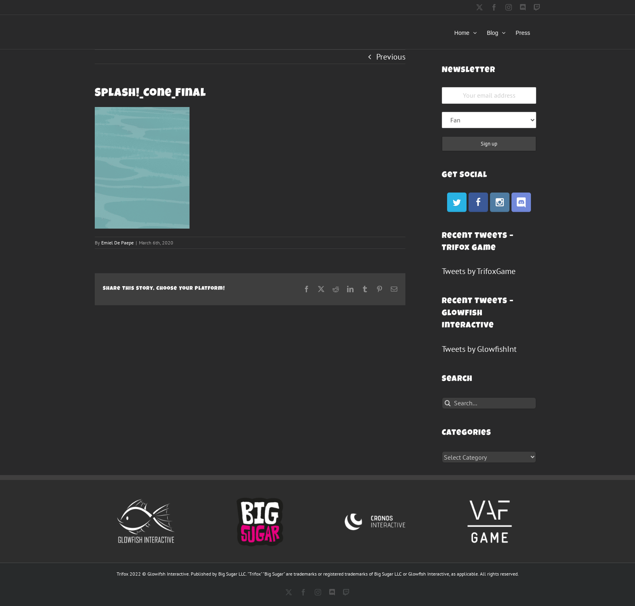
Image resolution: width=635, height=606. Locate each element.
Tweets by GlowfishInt (479, 349)
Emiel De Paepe (117, 243)
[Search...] (489, 403)
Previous (390, 56)
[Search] (448, 403)
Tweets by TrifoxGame (479, 271)
